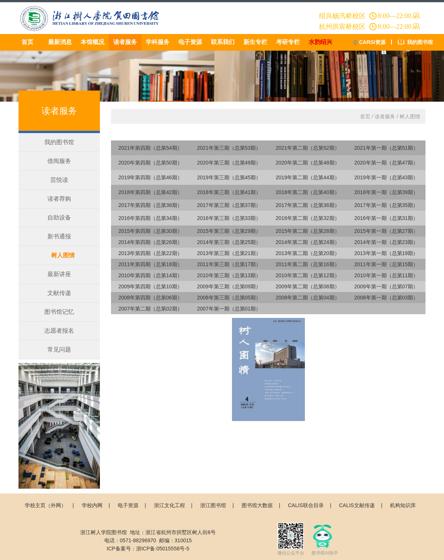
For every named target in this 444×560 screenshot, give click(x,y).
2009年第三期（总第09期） (229, 286)
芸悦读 (59, 180)
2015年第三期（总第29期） (229, 231)
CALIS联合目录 (305, 505)
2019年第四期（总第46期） (150, 177)
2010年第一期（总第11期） (386, 275)
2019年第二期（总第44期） (308, 177)
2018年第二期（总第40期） (308, 192)
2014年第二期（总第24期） (308, 242)
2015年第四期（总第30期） (150, 231)
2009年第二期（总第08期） (308, 286)
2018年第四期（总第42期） (150, 192)
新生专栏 (255, 42)
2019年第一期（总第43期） (386, 177)
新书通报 (59, 236)
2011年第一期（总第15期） (386, 264)
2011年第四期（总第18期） (150, 264)
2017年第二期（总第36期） (308, 205)
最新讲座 (59, 274)
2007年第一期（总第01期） (229, 309)
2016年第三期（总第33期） (229, 218)
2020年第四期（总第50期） (150, 163)
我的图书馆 (420, 42)
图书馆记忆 (59, 312)
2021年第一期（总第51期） (386, 148)
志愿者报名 (59, 330)
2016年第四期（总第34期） (150, 218)
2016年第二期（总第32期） (308, 218)
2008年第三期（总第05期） (229, 298)
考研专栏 (288, 42)
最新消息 (60, 42)
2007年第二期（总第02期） (150, 309)
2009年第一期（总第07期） (386, 286)
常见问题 (59, 349)
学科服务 (157, 42)
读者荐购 (59, 199)
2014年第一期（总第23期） (386, 242)
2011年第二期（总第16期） (308, 264)
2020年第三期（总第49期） (229, 163)
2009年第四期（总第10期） (150, 286)
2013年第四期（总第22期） (150, 253)
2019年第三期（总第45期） (229, 177)
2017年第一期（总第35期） (386, 205)
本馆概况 (92, 42)
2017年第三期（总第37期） (229, 205)
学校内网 (92, 505)
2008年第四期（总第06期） (150, 298)
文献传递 (59, 293)
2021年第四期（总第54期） (150, 148)
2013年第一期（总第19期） (386, 253)
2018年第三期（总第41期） (229, 192)
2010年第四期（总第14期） (150, 275)
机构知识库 (403, 505)
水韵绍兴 (320, 42)
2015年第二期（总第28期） (308, 231)
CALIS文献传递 (356, 505)
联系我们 (223, 42)
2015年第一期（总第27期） (386, 231)
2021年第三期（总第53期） (229, 148)
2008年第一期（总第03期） (386, 298)
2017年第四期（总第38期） (150, 205)
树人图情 (63, 255)
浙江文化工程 (169, 505)
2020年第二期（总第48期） (308, 163)
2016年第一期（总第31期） (386, 218)
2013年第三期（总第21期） (229, 253)
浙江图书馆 (213, 505)
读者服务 (125, 42)
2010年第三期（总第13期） (229, 275)
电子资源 (190, 42)
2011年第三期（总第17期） (229, 264)
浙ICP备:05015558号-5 (162, 548)
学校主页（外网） (45, 505)
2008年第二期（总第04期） (308, 298)
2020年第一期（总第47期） (386, 163)
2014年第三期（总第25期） (229, 242)
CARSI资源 (372, 42)
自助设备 (59, 217)
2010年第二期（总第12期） (308, 275)
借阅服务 (59, 161)
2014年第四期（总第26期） (150, 242)
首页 (27, 42)
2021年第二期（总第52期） (308, 148)
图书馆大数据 (257, 505)
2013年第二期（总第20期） (308, 253)
